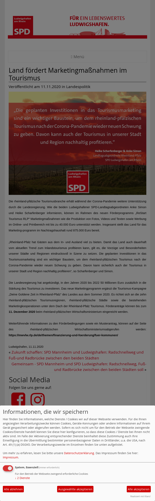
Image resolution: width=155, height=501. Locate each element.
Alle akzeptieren (139, 489)
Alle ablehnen (13, 489)
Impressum (10, 457)
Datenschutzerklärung (79, 453)
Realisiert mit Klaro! (140, 496)
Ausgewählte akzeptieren (75, 489)
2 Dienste (22, 478)
